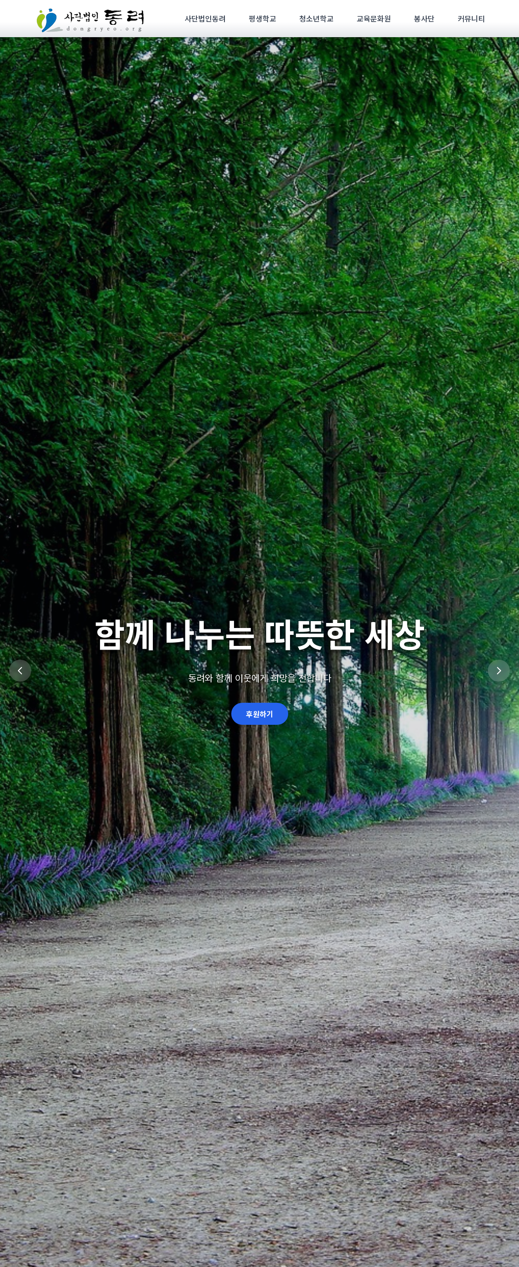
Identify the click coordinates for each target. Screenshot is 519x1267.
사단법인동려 (205, 18)
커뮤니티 (471, 18)
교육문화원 (374, 18)
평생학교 (262, 18)
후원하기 (259, 713)
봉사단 (424, 18)
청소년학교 (316, 18)
